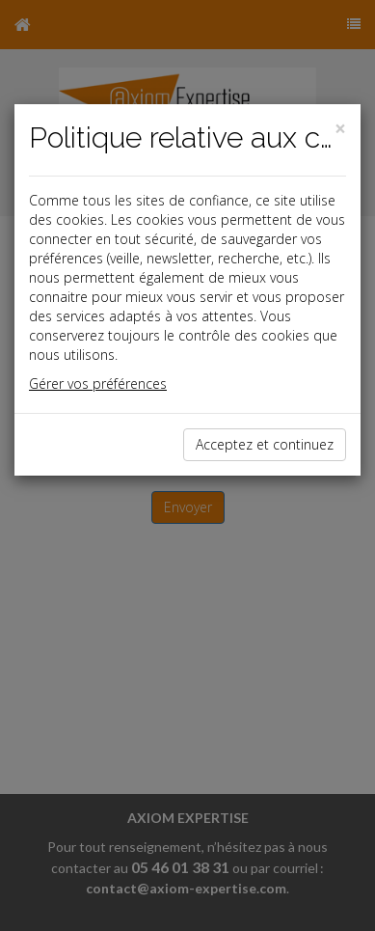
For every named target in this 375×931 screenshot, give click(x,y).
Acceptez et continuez (265, 444)
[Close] (340, 129)
